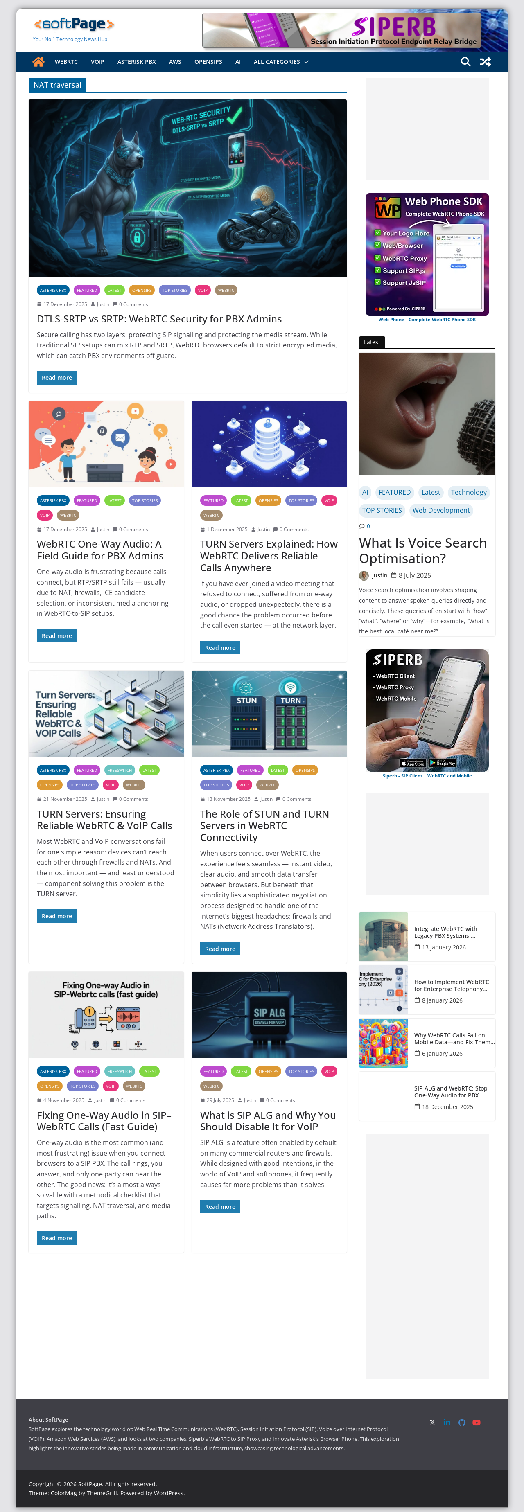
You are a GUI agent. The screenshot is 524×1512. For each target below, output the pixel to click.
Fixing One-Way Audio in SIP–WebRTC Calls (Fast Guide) (104, 1120)
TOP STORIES (174, 290)
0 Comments (130, 304)
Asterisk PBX (136, 61)
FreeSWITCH (120, 770)
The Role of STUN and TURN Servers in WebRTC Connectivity (264, 825)
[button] (304, 62)
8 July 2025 (415, 575)
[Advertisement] (427, 129)
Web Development (441, 510)
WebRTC (66, 61)
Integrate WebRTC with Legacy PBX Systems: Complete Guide (445, 933)
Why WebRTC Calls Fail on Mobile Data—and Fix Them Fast (452, 1039)
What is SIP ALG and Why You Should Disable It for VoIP (268, 1120)
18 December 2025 (447, 1107)
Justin (103, 304)
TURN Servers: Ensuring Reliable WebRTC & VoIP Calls (104, 819)
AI (238, 61)
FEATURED (87, 290)
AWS (175, 61)
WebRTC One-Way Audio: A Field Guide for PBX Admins (100, 549)
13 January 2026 (444, 947)
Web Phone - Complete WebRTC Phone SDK (427, 319)
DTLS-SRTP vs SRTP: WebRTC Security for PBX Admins (159, 318)
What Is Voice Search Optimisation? (423, 550)
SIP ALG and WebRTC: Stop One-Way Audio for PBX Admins (451, 1092)
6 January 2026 (442, 1053)
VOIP (97, 61)
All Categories (277, 61)
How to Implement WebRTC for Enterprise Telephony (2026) (451, 986)
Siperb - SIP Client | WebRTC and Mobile (427, 776)
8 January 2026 (442, 1000)
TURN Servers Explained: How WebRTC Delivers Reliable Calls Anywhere (269, 555)
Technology (469, 492)
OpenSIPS (208, 61)
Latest (115, 290)
